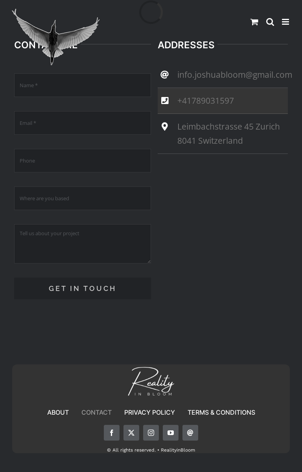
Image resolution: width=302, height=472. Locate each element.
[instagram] (151, 433)
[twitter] (131, 433)
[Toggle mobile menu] (286, 22)
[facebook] (112, 433)
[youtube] (171, 433)
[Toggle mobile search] (270, 22)
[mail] (190, 433)
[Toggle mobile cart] (254, 22)
